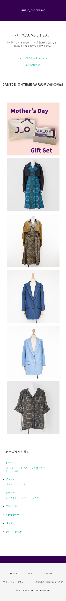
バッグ (9, 523)
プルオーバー (38, 468)
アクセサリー (12, 514)
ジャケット (11, 498)
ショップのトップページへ (33, 58)
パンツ (9, 484)
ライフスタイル (14, 531)
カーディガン (12, 471)
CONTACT (50, 573)
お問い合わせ (33, 65)
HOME (13, 573)
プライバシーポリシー (14, 582)
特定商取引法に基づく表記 (49, 582)
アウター (10, 493)
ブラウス (22, 468)
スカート (21, 484)
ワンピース (11, 506)
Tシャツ (10, 468)
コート (24, 498)
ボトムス (10, 479)
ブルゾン (37, 498)
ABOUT (31, 573)
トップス (10, 463)
